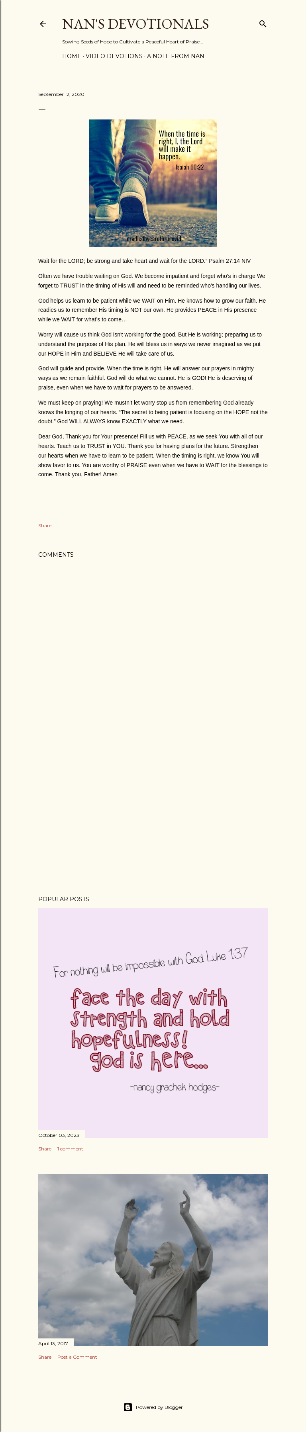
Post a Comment (77, 1357)
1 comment (70, 1149)
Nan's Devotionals (135, 23)
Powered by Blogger (153, 1407)
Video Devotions (114, 56)
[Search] (263, 22)
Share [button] (44, 525)
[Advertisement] (153, 820)
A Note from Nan (175, 56)
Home (71, 56)
